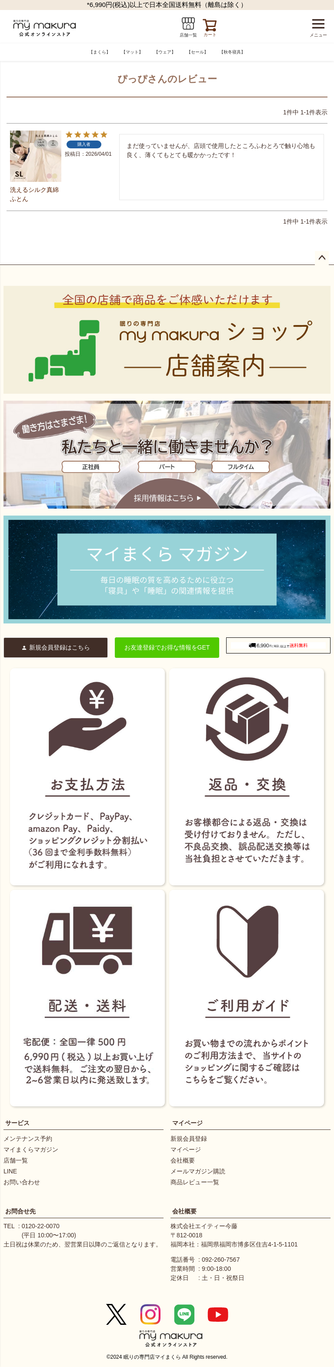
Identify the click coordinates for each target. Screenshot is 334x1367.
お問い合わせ (21, 1182)
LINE (10, 1171)
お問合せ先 (20, 1211)
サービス (17, 1122)
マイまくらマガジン (30, 1149)
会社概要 (182, 1160)
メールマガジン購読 (197, 1171)
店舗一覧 (15, 1160)
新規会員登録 (188, 1138)
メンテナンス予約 (27, 1138)
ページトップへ (322, 258)
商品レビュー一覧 (194, 1182)
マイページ (187, 1122)
